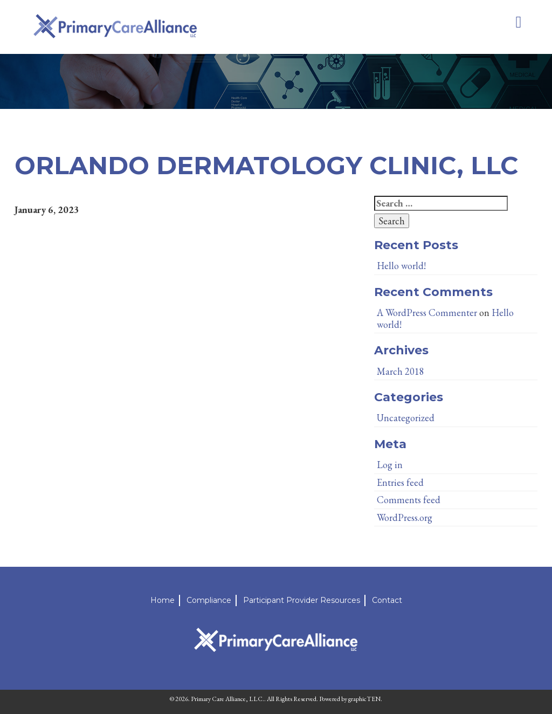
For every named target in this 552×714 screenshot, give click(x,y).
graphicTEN (364, 699)
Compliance (209, 600)
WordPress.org (404, 517)
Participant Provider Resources (301, 600)
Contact (387, 600)
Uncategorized (405, 417)
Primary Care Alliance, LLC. (227, 699)
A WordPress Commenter (427, 312)
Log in (390, 464)
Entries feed (400, 482)
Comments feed (408, 499)
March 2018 (400, 371)
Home (162, 600)
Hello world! (401, 265)
